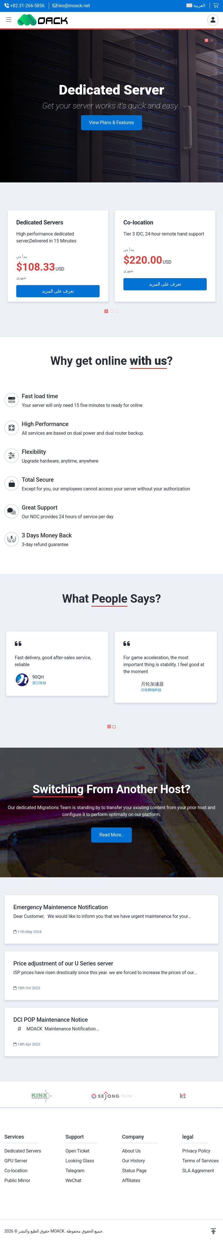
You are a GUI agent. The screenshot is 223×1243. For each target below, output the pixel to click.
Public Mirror (17, 1180)
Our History (133, 1161)
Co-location (15, 1170)
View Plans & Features (111, 125)
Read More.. (111, 835)
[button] (8, 20)
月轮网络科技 (151, 690)
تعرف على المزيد (58, 291)
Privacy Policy (196, 1151)
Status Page (134, 1170)
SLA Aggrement (198, 1170)
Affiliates (131, 1180)
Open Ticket (77, 1151)
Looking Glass (79, 1161)
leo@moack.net (71, 5)
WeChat (73, 1180)
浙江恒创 (39, 683)
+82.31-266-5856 (24, 5)
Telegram (74, 1170)
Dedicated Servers (22, 1151)
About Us (131, 1151)
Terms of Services (200, 1161)
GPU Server (15, 1161)
